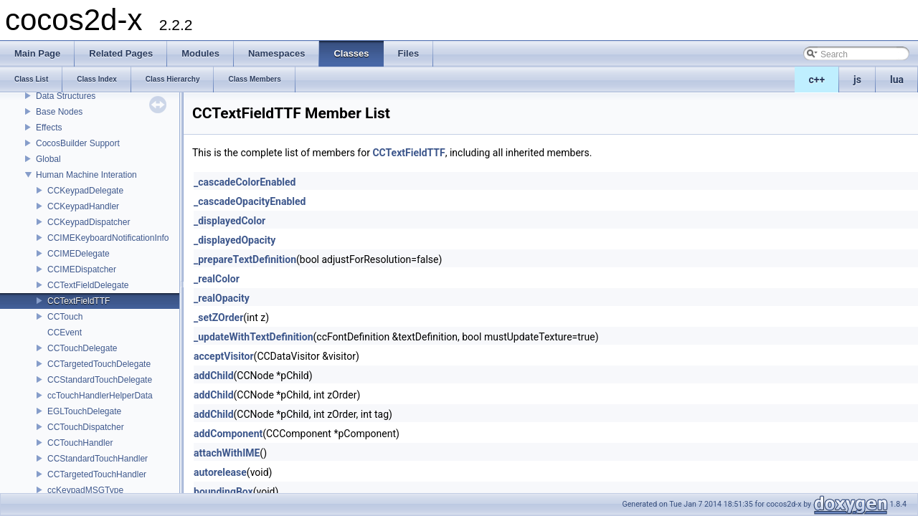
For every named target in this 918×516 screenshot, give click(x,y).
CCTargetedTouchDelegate (99, 364)
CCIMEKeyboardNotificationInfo (108, 238)
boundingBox (223, 491)
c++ (817, 79)
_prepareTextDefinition (245, 259)
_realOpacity (222, 298)
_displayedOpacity (234, 240)
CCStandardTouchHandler (97, 459)
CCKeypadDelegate (85, 191)
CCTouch (64, 317)
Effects (49, 128)
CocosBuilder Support (78, 143)
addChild (214, 375)
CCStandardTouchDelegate (99, 380)
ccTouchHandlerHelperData (100, 396)
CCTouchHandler (80, 443)
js (857, 79)
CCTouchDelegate (82, 348)
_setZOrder (218, 317)
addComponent (228, 433)
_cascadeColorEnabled (244, 182)
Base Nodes (59, 112)
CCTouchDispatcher (85, 427)
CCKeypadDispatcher (88, 222)
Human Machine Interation (86, 175)
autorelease (220, 472)
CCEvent (64, 333)
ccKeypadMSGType (85, 490)
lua (897, 79)
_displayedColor (229, 220)
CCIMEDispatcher (81, 269)
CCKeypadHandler (83, 206)
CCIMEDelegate (78, 254)
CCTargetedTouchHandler (96, 474)
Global (48, 159)
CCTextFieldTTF (78, 301)
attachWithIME (227, 453)
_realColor (217, 279)
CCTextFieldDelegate (87, 285)
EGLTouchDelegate (84, 411)
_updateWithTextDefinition (253, 337)
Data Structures (65, 96)
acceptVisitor (224, 356)
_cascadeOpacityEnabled (250, 201)
